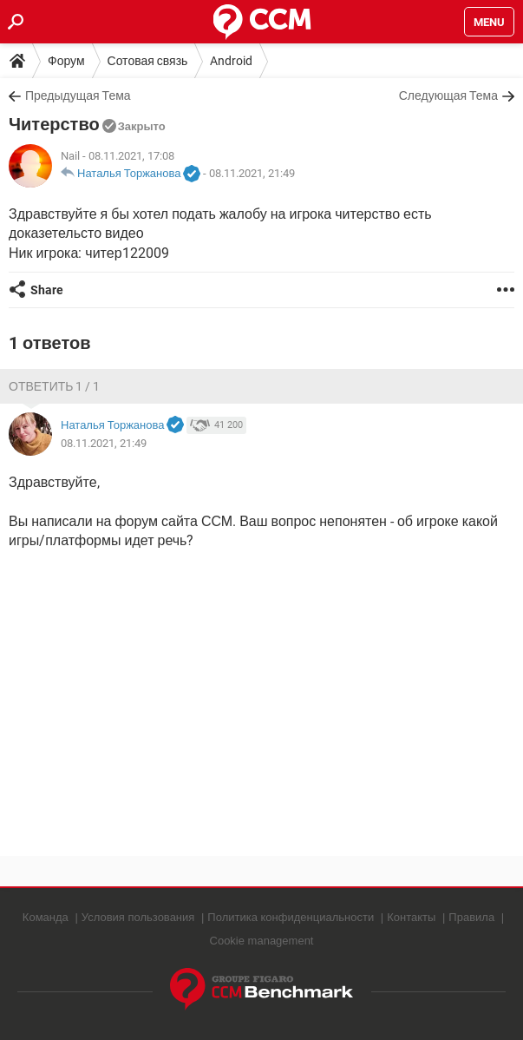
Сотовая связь (148, 61)
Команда (46, 917)
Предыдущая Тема (78, 95)
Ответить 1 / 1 (54, 386)
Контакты (411, 917)
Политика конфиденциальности (290, 917)
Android (231, 61)
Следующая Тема (448, 95)
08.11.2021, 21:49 (252, 173)
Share (46, 290)
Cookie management (262, 940)
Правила (471, 917)
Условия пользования (138, 917)
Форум (66, 61)
